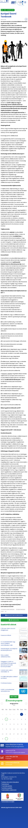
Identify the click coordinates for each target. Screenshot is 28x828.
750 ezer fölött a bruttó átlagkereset (8, 629)
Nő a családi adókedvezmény (5, 656)
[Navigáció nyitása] (25, 1)
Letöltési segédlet (6, 788)
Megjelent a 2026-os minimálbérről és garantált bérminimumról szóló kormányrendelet (8, 664)
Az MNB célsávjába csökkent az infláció (9, 677)
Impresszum (5, 784)
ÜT (2, 611)
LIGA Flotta (10, 750)
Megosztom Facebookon (14, 615)
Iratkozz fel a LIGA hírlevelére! (10, 782)
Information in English (7, 802)
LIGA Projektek (11, 756)
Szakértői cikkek (10, 10)
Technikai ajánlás (6, 786)
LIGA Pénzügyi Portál (14, 744)
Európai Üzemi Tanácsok (7, 609)
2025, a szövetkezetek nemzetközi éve (7, 690)
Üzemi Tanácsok (20, 609)
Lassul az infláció (6, 635)
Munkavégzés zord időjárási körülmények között (9, 649)
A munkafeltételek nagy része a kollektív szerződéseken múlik (8, 643)
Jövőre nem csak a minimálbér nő (6, 671)
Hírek (5, 10)
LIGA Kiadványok (12, 762)
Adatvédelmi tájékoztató (8, 790)
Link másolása (14, 620)
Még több (14, 697)
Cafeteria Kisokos (6, 683)
